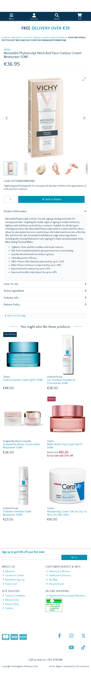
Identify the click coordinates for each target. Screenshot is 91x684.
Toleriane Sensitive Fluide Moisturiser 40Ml (17, 513)
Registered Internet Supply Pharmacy (65, 595)
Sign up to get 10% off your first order (23, 552)
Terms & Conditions (14, 595)
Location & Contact (13, 575)
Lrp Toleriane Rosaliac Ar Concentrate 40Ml (61, 381)
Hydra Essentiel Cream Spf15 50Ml (23, 379)
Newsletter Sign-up (14, 579)
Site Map (52, 579)
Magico (59, 666)
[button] (84, 79)
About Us (9, 571)
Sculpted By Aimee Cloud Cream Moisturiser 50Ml (21, 446)
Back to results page (16, 316)
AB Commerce (82, 666)
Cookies (8, 608)
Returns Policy (11, 600)
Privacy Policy (11, 604)
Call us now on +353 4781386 (45, 659)
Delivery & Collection (58, 571)
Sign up (74, 557)
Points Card (10, 584)
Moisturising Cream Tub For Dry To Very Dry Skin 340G (67, 513)
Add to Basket (51, 199)
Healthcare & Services (58, 575)
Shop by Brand (55, 584)
